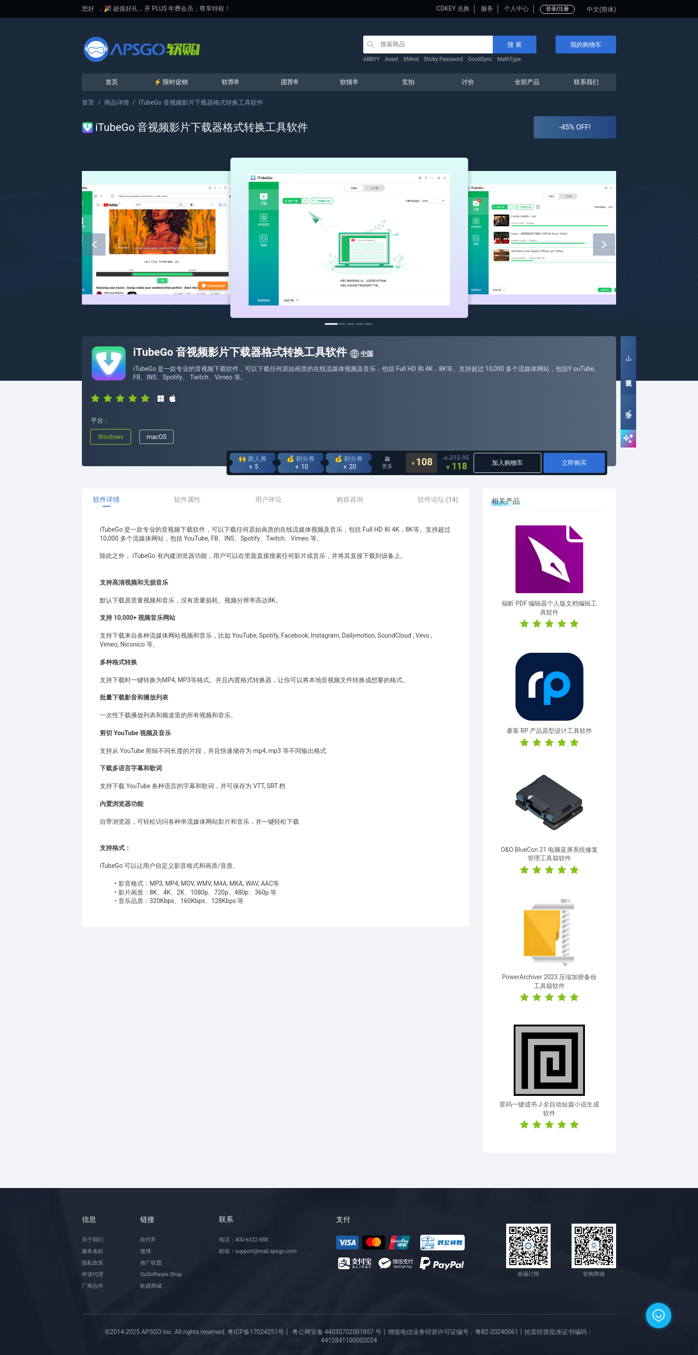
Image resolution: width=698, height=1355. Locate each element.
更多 (387, 462)
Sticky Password (443, 59)
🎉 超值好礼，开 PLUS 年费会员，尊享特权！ (167, 8)
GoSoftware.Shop (161, 1274)
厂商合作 (92, 1286)
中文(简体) (601, 9)
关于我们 (92, 1240)
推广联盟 (151, 1263)
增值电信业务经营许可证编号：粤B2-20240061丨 (456, 1331)
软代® (147, 1240)
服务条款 (92, 1251)
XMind (410, 59)
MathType (509, 59)
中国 (361, 354)
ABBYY (371, 59)
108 (421, 463)
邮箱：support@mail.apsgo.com (257, 1251)
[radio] (95, 398)
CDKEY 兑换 (453, 8)
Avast (391, 59)
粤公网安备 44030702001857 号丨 (340, 1331)
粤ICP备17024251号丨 (258, 1331)
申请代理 (92, 1274)
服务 (487, 8)
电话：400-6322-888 (243, 1240)
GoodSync (480, 59)
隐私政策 (92, 1263)
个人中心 (516, 8)
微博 (145, 1251)
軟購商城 (151, 1286)
